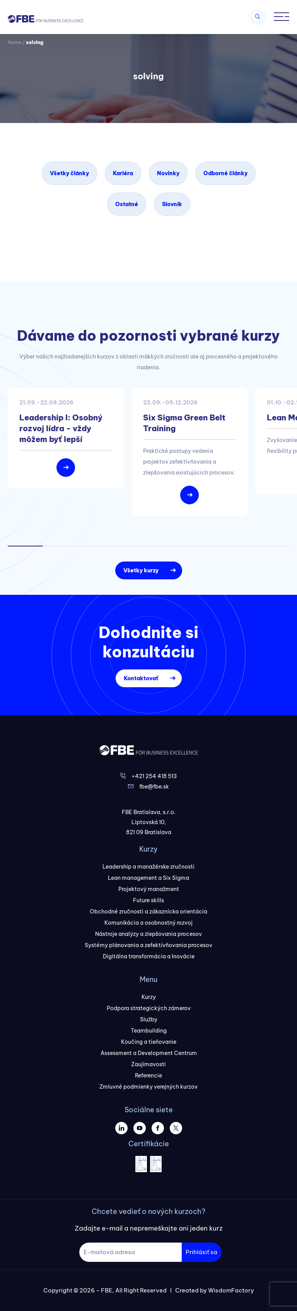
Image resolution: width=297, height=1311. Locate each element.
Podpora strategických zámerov (149, 1008)
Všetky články (69, 173)
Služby (148, 1019)
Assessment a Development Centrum (149, 1053)
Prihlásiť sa (201, 1252)
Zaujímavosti (148, 1064)
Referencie (148, 1075)
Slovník (172, 204)
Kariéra (123, 173)
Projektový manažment (148, 889)
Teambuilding (149, 1030)
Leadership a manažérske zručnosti (148, 866)
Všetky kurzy (141, 570)
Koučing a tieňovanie (148, 1041)
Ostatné (126, 204)
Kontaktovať (141, 678)
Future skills (148, 900)
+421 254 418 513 (154, 776)
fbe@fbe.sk (154, 786)
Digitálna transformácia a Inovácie (149, 956)
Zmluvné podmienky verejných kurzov (148, 1086)
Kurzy (149, 996)
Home (14, 42)
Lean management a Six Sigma (148, 877)
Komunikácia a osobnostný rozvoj (148, 922)
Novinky (168, 173)
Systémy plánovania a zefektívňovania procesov (148, 945)
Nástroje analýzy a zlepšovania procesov (148, 933)
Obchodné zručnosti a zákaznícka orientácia (148, 911)
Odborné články (225, 173)
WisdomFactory (231, 1290)
